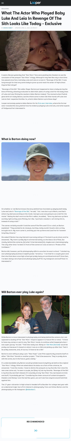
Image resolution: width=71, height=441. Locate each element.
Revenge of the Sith (22, 211)
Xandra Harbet (8, 28)
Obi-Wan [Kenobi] (53, 345)
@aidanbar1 (30, 389)
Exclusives (5, 8)
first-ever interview (45, 103)
